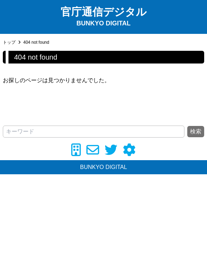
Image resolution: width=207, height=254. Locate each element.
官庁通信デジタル (104, 12)
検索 (195, 131)
